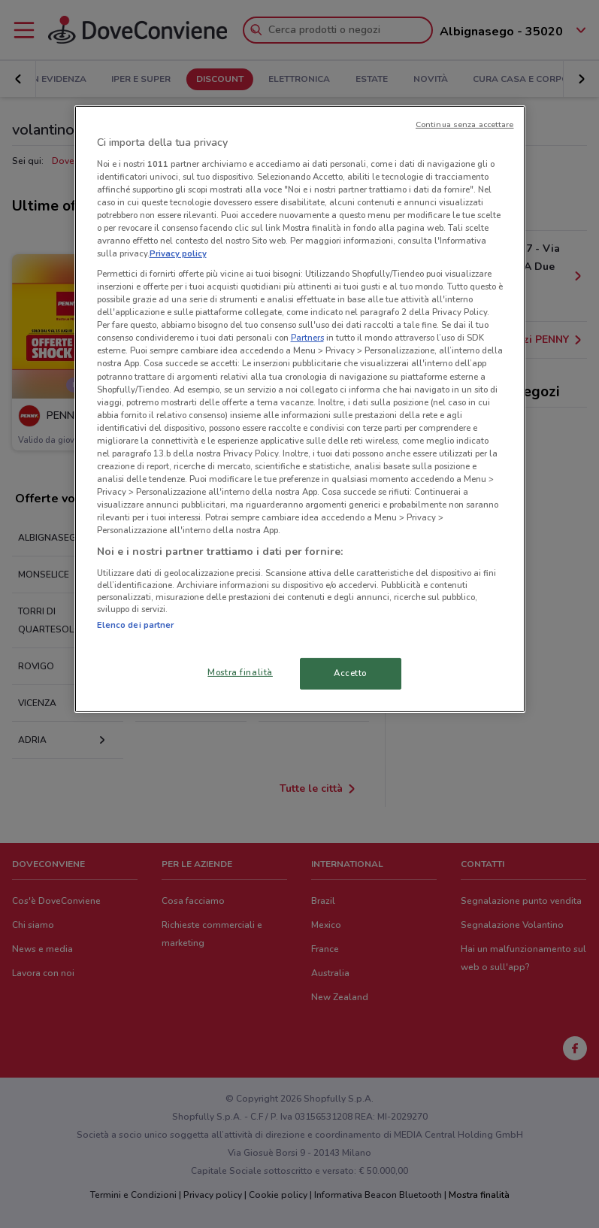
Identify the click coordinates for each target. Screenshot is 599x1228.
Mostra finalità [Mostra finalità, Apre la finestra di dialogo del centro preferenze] (240, 672)
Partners (307, 338)
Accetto (350, 673)
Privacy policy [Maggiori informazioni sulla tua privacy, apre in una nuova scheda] (178, 253)
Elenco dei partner (135, 625)
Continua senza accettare (465, 124)
